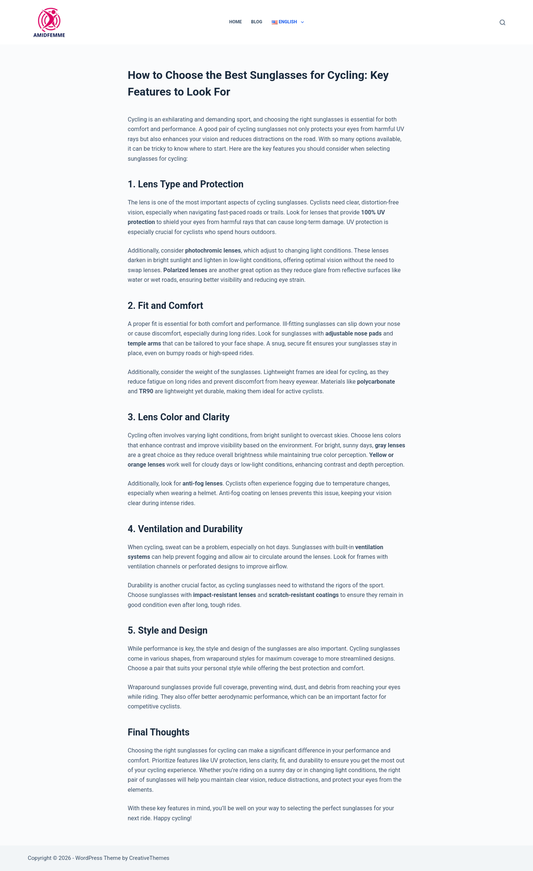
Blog (256, 21)
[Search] (502, 22)
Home (235, 21)
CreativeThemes (149, 858)
